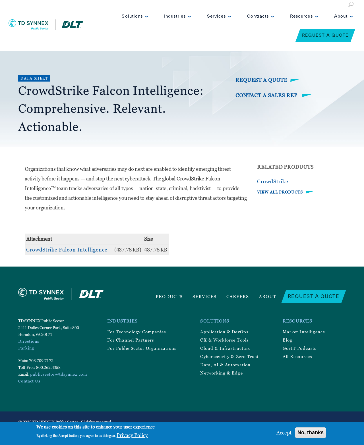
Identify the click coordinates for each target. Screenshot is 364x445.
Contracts (258, 16)
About (341, 16)
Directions (28, 341)
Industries (175, 16)
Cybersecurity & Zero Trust (229, 356)
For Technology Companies (136, 331)
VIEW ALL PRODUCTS (280, 192)
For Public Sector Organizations (141, 348)
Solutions (132, 16)
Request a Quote (325, 35)
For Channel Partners (130, 339)
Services (216, 16)
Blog (287, 339)
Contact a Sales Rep (267, 95)
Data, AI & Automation (225, 364)
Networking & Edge (221, 372)
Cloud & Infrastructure (225, 348)
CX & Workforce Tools (224, 339)
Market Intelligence (304, 331)
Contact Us (29, 381)
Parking (26, 348)
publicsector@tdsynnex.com (58, 374)
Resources (301, 16)
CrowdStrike (272, 181)
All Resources (297, 356)
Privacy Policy (132, 435)
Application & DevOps (224, 331)
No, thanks (310, 432)
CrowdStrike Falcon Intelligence (66, 250)
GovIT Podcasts (299, 348)
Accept (283, 433)
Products (169, 296)
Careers (237, 296)
